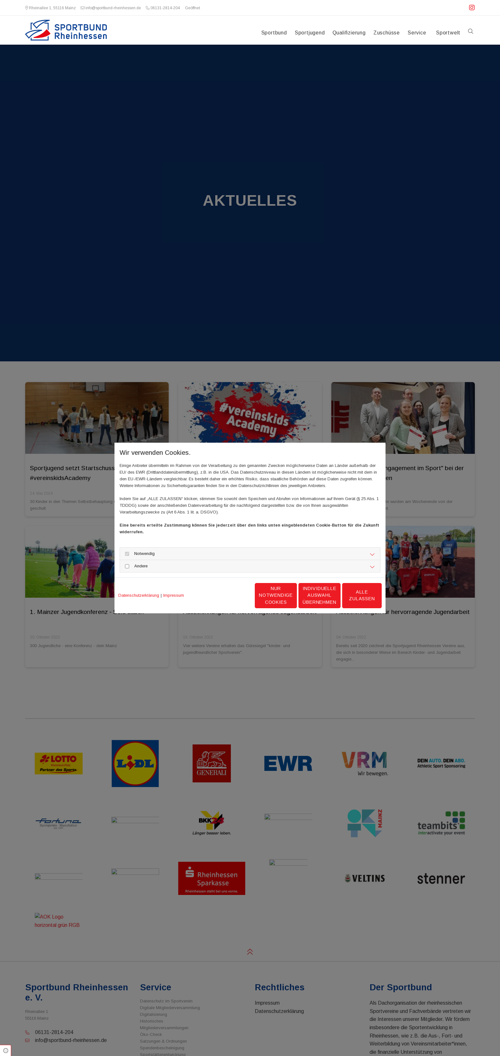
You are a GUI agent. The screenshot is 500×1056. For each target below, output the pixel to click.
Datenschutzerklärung (138, 595)
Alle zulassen (352, 595)
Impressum (173, 595)
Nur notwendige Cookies (231, 595)
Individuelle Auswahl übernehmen (292, 595)
